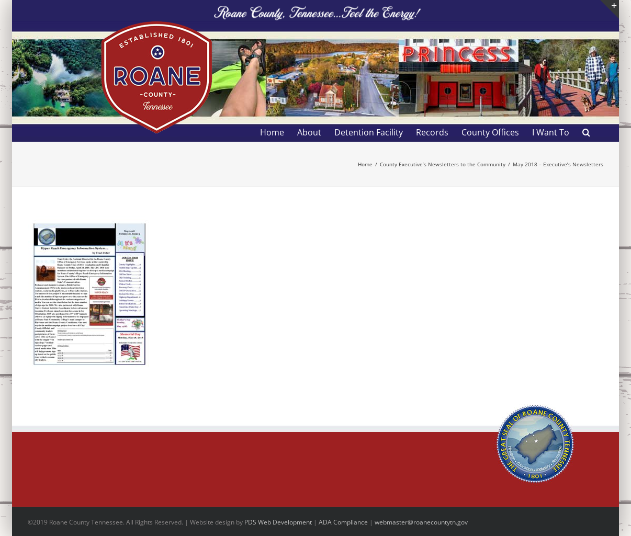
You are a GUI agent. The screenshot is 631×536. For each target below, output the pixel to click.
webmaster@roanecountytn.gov (421, 522)
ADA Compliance (343, 522)
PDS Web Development (278, 522)
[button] (586, 132)
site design (218, 522)
